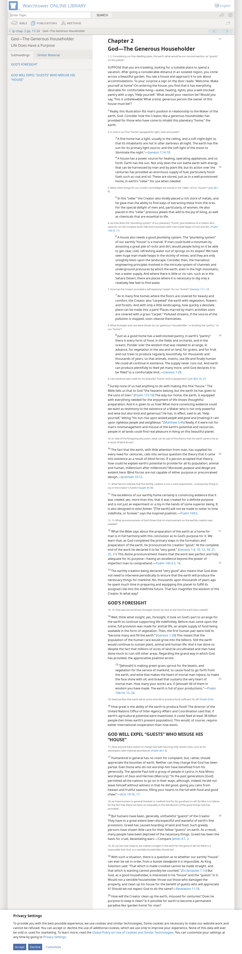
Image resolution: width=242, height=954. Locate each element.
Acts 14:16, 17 (130, 794)
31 (114, 554)
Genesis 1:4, (187, 549)
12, (203, 549)
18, (208, 549)
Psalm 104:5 (188, 513)
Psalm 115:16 (144, 395)
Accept (20, 947)
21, (213, 549)
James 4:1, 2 (180, 839)
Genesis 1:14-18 (159, 152)
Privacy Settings (54, 937)
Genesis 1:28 (172, 372)
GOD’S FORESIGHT (24, 64)
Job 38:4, (193, 378)
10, (198, 549)
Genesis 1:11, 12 (199, 289)
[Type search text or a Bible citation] (48, 15)
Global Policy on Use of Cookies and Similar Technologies (133, 932)
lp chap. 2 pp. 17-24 (24, 31)
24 (132, 693)
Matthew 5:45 (174, 422)
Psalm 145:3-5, (166, 563)
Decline (35, 947)
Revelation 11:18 (187, 889)
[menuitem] (230, 15)
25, (110, 554)
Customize (53, 947)
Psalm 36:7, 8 (159, 750)
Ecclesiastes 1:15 (194, 870)
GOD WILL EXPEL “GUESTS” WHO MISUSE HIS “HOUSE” (43, 77)
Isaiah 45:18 (145, 487)
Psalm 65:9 (207, 699)
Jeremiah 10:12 (131, 477)
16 (178, 563)
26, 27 (201, 378)
